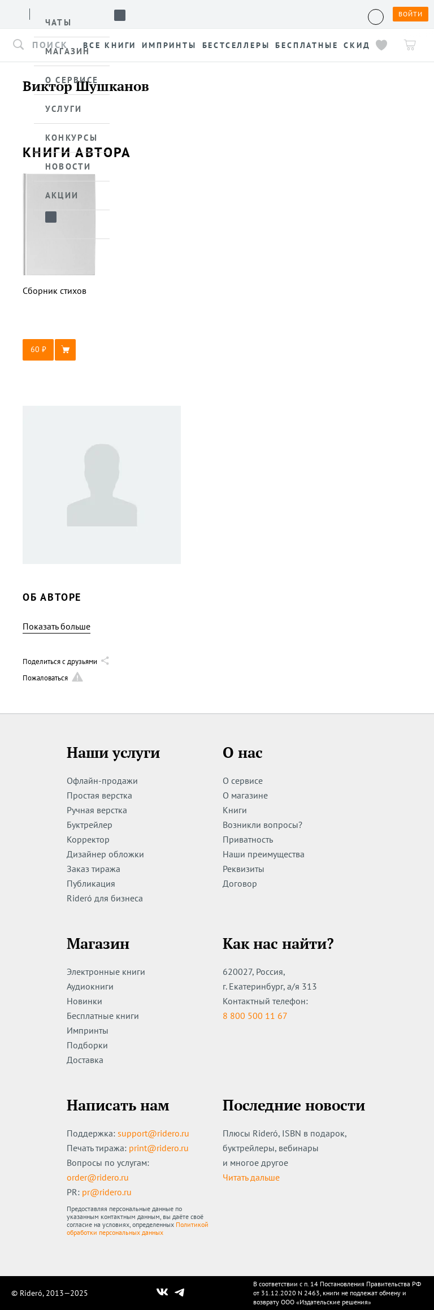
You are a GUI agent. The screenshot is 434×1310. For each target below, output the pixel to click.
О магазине (245, 795)
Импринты (87, 1030)
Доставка (85, 1059)
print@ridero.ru (159, 1147)
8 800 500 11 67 (255, 1015)
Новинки (84, 1001)
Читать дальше (251, 1177)
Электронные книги (106, 971)
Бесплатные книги (103, 1015)
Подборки (87, 1045)
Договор (240, 883)
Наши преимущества (264, 854)
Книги (235, 810)
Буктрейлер (89, 824)
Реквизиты (243, 868)
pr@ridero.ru (107, 1192)
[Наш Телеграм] (179, 1293)
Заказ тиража (93, 868)
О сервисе (243, 780)
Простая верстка (99, 795)
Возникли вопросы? (262, 824)
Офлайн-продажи (102, 780)
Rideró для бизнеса (105, 898)
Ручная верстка (97, 810)
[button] (59, 350)
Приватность (248, 839)
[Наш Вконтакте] (162, 1293)
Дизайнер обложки (105, 854)
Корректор (88, 839)
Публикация (91, 883)
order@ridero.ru (98, 1177)
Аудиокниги (90, 986)
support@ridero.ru (153, 1133)
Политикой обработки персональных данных (138, 1228)
